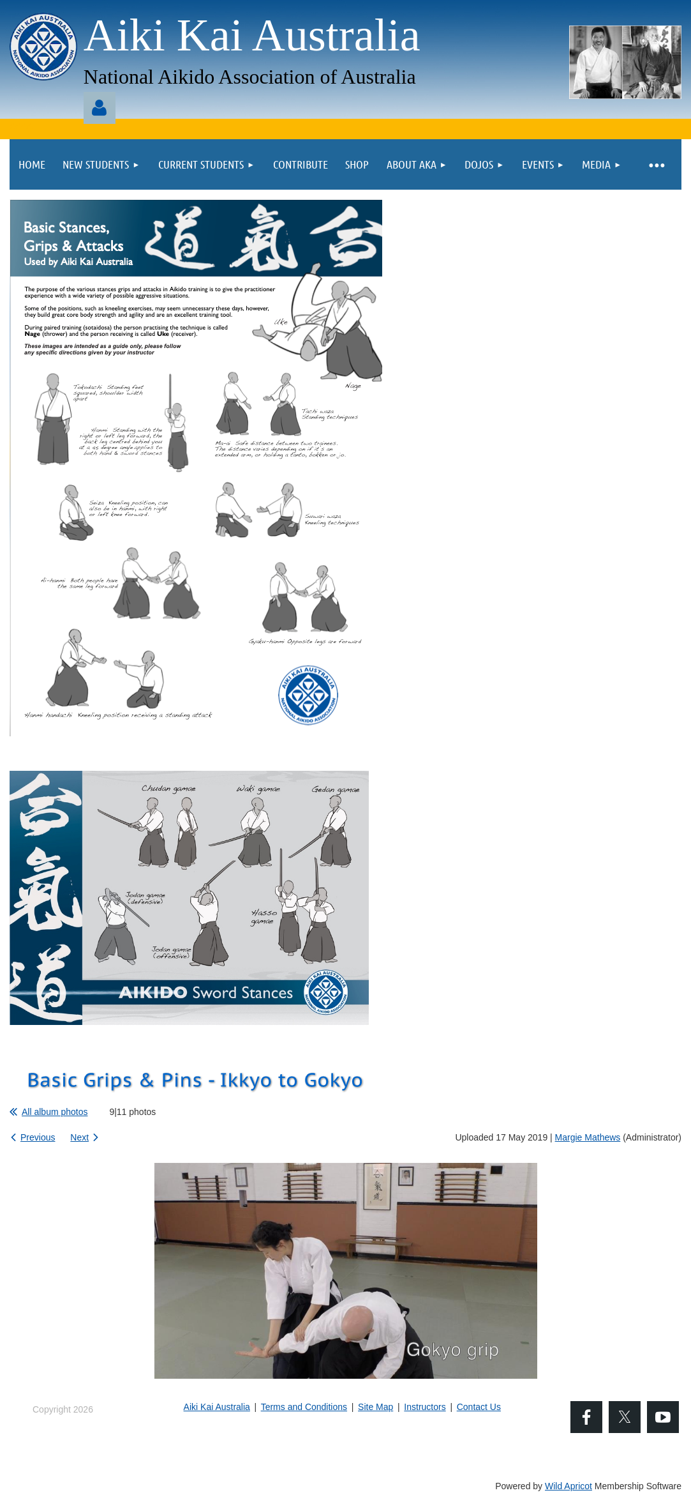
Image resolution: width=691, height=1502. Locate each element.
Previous (37, 1137)
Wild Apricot (568, 1486)
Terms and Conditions (304, 1407)
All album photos (55, 1112)
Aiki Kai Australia (217, 1407)
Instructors (424, 1407)
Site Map (375, 1407)
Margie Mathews (588, 1137)
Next (79, 1137)
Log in (99, 108)
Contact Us (479, 1407)
